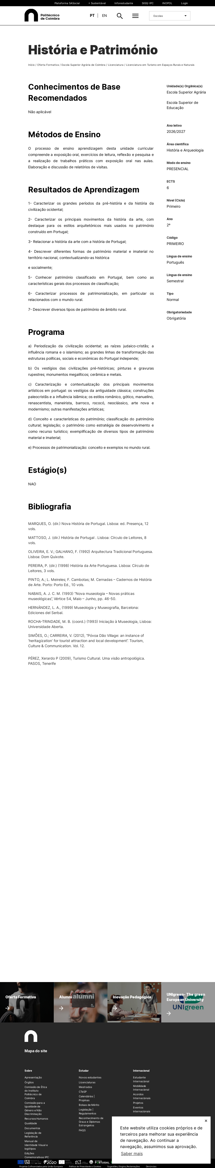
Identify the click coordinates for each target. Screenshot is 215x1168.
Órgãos (29, 1082)
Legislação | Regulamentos (87, 1111)
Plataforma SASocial (67, 3)
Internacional (141, 1070)
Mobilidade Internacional (141, 1087)
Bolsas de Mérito (89, 1104)
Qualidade (31, 1123)
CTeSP (83, 1091)
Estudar (84, 1070)
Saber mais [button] (132, 1153)
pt (92, 15)
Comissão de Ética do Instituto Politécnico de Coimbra (36, 1092)
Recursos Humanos (36, 1118)
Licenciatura (116, 64)
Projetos (138, 1102)
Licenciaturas (87, 1082)
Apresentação (33, 1077)
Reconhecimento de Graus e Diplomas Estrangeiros (91, 1121)
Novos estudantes (90, 1077)
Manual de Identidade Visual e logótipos (36, 1145)
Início (31, 64)
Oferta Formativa (48, 64)
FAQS (82, 1130)
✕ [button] (206, 1121)
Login (184, 3)
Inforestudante (123, 3)
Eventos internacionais (141, 1109)
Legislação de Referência (33, 1134)
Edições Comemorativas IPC (37, 1155)
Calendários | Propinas (87, 1098)
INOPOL (167, 3)
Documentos (32, 1128)
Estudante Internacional (141, 1079)
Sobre (28, 1070)
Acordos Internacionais (141, 1096)
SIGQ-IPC (147, 3)
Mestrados (85, 1086)
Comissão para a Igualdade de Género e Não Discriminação (35, 1108)
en (104, 15)
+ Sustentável (97, 3)
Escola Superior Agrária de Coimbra (83, 64)
